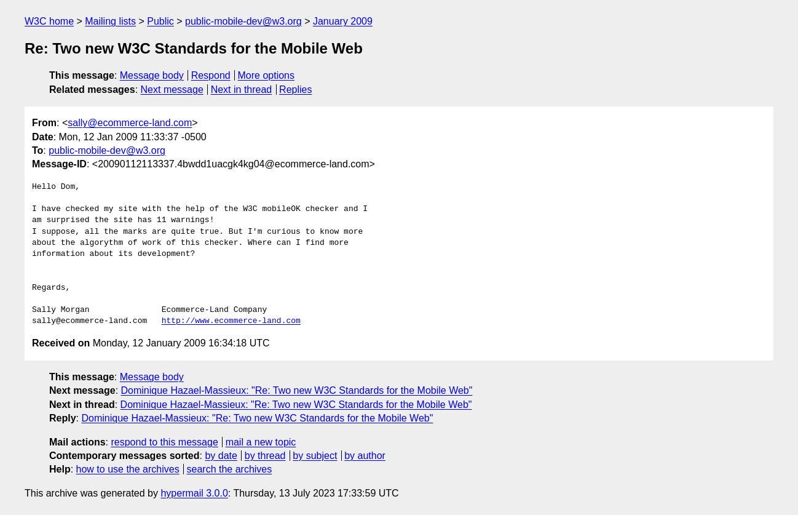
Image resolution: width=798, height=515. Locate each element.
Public (160, 21)
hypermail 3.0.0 (193, 493)
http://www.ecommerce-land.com (231, 321)
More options (266, 75)
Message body (152, 75)
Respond (211, 75)
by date (221, 455)
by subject (315, 455)
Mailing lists (110, 21)
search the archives (229, 469)
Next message (172, 89)
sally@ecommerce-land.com (130, 123)
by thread (265, 455)
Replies (295, 89)
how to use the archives (128, 469)
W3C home (49, 21)
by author (364, 455)
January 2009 (343, 21)
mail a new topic (261, 442)
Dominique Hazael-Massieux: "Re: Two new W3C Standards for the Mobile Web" (297, 390)
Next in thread (241, 89)
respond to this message (164, 442)
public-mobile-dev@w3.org (243, 21)
